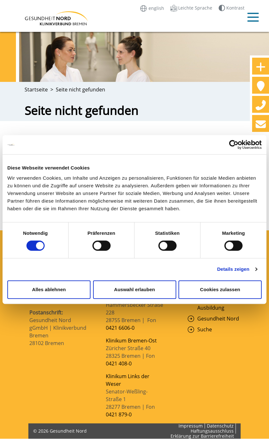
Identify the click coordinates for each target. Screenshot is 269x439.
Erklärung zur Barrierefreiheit (202, 436)
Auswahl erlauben (134, 289)
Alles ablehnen (49, 289)
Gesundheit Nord (218, 318)
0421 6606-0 (120, 327)
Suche (204, 329)
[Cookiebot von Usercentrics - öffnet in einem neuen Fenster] (234, 144)
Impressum (190, 426)
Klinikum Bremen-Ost (131, 340)
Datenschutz (220, 426)
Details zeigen (233, 269)
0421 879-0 (119, 414)
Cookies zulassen (220, 289)
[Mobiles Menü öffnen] (253, 17)
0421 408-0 (119, 363)
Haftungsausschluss (212, 431)
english (151, 8)
